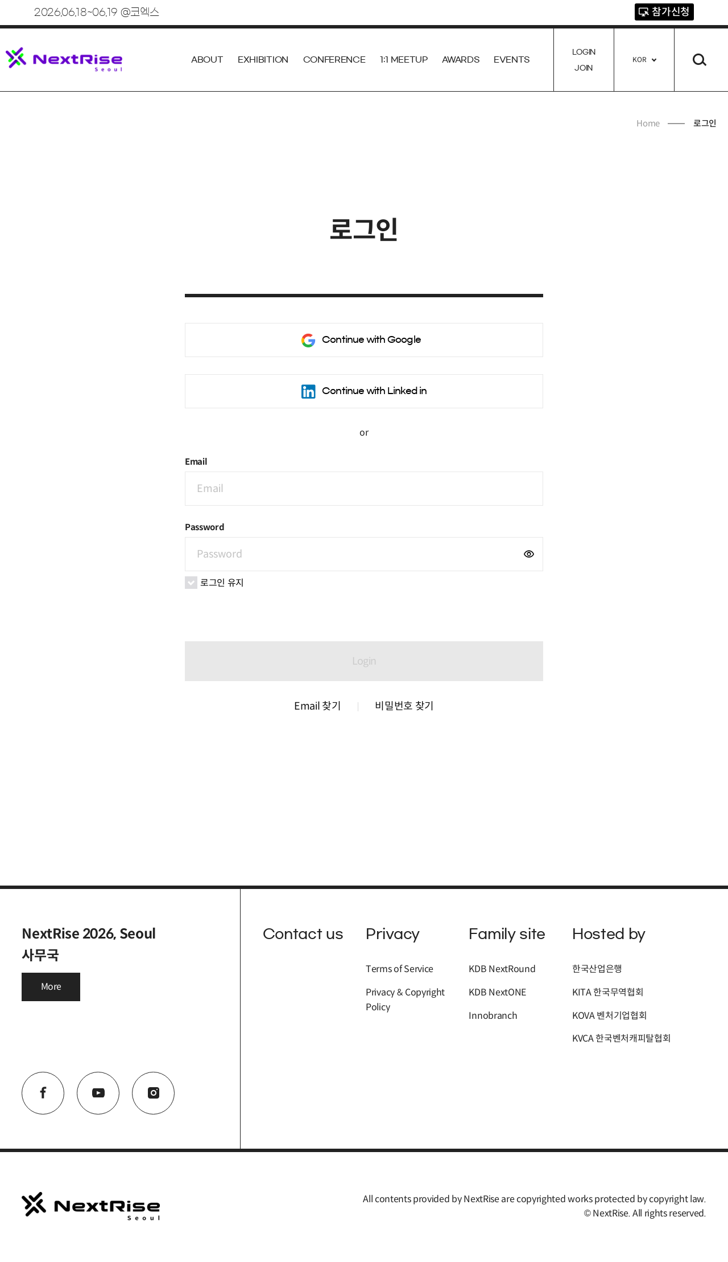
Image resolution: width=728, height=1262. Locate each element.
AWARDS (460, 60)
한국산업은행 (597, 969)
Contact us (303, 934)
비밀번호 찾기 (404, 706)
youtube (98, 1093)
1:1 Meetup (404, 60)
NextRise (64, 60)
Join (583, 67)
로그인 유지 (214, 582)
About (207, 60)
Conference (334, 60)
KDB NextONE (497, 992)
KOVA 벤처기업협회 (609, 1016)
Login (583, 51)
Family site (507, 934)
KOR (639, 59)
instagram (153, 1093)
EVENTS (512, 60)
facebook (43, 1093)
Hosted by (609, 934)
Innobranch (493, 1016)
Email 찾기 (317, 706)
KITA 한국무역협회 (607, 992)
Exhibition (263, 60)
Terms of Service (399, 969)
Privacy (393, 934)
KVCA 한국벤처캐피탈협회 (621, 1038)
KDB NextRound (502, 969)
